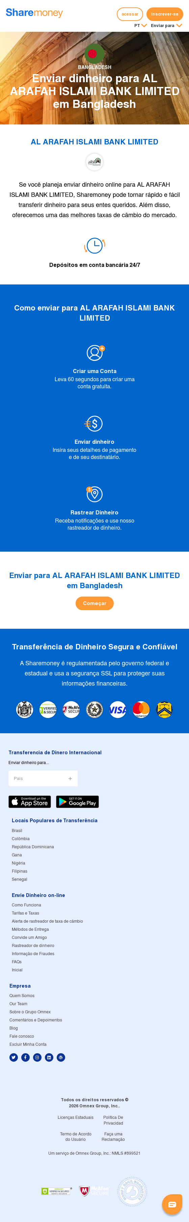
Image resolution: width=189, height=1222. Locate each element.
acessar (130, 14)
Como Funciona (26, 905)
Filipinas (19, 871)
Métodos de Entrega (30, 929)
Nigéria (18, 863)
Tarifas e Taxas (25, 913)
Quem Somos (21, 996)
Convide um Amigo (29, 938)
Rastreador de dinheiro (33, 946)
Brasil (17, 831)
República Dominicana (33, 847)
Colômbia (21, 839)
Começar (94, 603)
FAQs (17, 962)
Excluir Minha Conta (28, 1044)
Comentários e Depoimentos (35, 1020)
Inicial (17, 970)
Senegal (19, 879)
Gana (17, 855)
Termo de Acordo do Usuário (75, 1137)
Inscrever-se (165, 14)
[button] (166, 26)
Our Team (18, 1004)
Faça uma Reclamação (113, 1137)
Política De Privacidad (113, 1120)
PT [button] (137, 25)
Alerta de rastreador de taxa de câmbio (47, 921)
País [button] (18, 779)
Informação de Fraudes (33, 954)
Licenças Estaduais (75, 1118)
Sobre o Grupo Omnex (30, 1012)
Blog (13, 1028)
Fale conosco (21, 1036)
